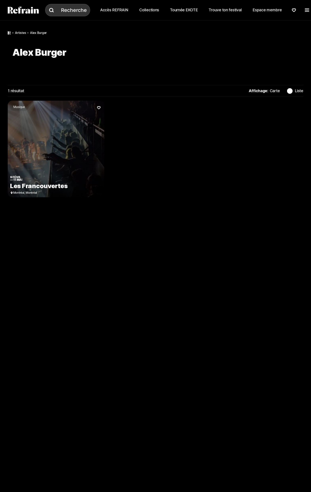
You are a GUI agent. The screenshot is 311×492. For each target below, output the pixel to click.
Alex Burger (38, 33)
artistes (20, 33)
